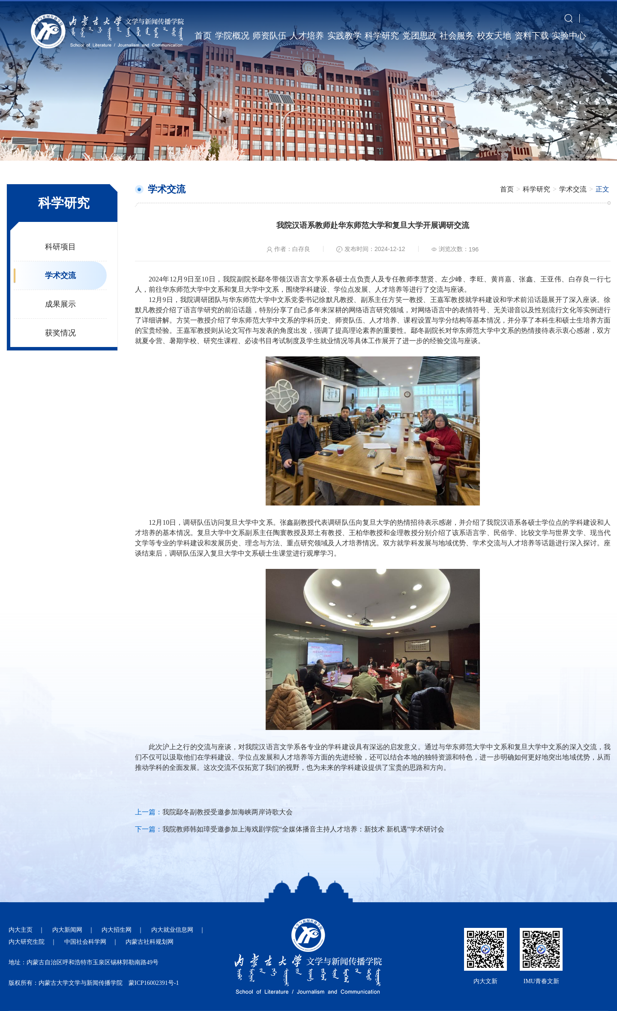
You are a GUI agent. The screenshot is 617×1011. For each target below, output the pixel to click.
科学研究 (536, 189)
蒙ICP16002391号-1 (154, 983)
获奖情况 (60, 333)
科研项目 (60, 246)
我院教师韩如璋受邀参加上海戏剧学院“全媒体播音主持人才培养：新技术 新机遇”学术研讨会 (303, 829)
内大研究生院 (27, 942)
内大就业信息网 (172, 930)
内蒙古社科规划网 (150, 942)
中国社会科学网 (85, 942)
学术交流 (60, 275)
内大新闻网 (67, 930)
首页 (507, 189)
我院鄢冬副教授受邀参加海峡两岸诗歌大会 (227, 812)
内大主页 (21, 930)
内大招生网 (117, 930)
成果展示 (60, 304)
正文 (602, 189)
